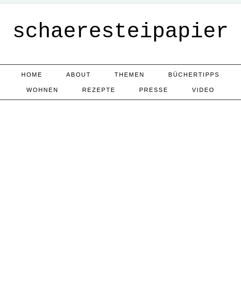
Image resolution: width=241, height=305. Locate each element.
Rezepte (99, 89)
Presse (153, 89)
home (31, 74)
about (78, 74)
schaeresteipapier (120, 31)
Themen (129, 74)
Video (203, 89)
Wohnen (42, 89)
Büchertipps (193, 74)
